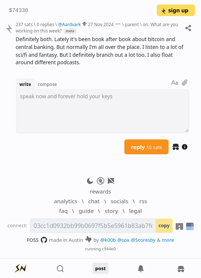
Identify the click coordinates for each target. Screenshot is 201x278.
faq (63, 210)
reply (146, 147)
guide (86, 210)
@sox (123, 240)
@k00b (108, 240)
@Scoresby (143, 240)
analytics (65, 201)
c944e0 (109, 248)
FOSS (37, 240)
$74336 (18, 10)
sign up (174, 10)
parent (132, 24)
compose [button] (47, 84)
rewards (100, 191)
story (111, 210)
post (100, 268)
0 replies (45, 24)
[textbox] (102, 111)
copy (164, 225)
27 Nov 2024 (101, 24)
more (168, 240)
